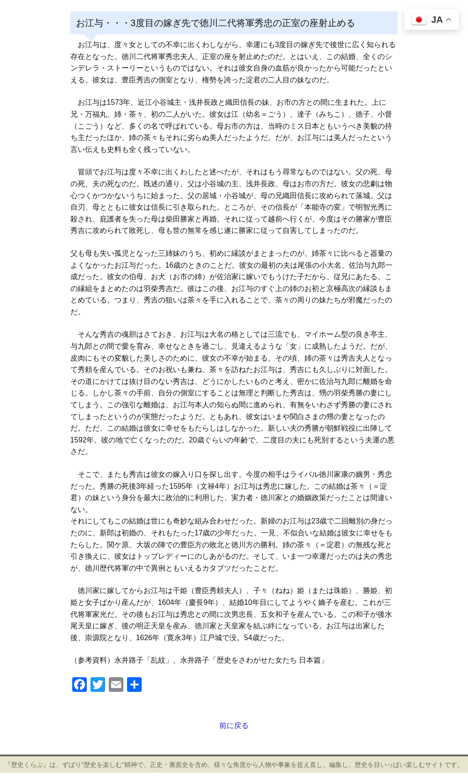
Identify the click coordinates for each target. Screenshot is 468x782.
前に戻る (234, 725)
